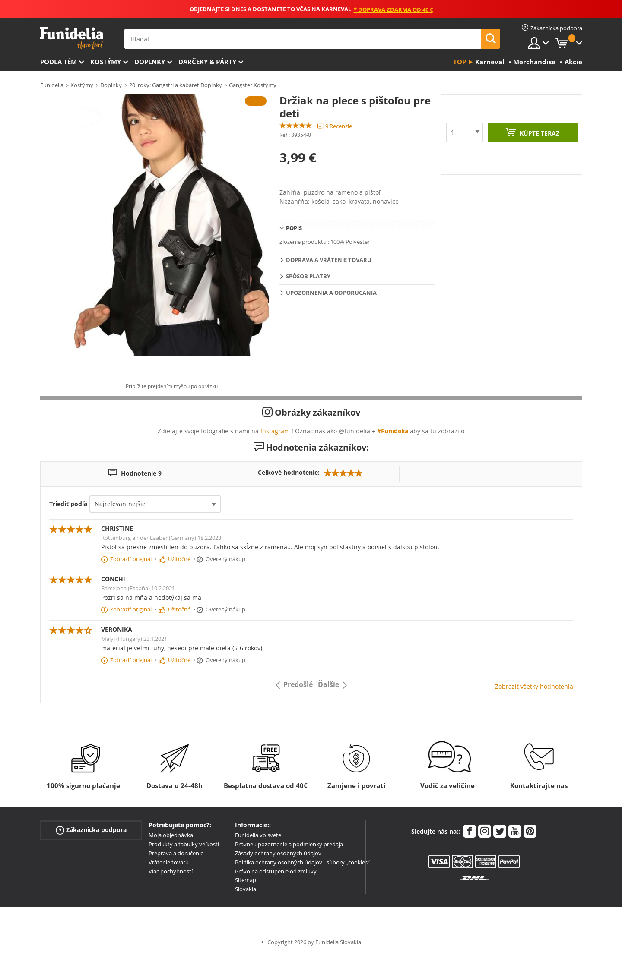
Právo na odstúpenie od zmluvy (276, 871)
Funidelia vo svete (258, 835)
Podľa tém (58, 61)
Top (459, 61)
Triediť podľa (68, 504)
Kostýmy (105, 61)
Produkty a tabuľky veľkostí (184, 844)
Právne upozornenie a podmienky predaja (289, 844)
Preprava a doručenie (176, 853)
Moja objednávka (171, 835)
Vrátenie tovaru (169, 862)
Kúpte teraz (538, 133)
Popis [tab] (294, 228)
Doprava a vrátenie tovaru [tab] (328, 260)
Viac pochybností (171, 871)
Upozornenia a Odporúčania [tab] (331, 292)
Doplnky (149, 61)
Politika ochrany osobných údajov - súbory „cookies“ (302, 862)
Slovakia (245, 889)
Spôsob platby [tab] (308, 276)
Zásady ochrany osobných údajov (278, 853)
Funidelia (51, 85)
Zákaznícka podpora (91, 830)
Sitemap (245, 880)
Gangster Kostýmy (252, 85)
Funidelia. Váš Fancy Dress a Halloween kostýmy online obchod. (71, 38)
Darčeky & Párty (207, 61)
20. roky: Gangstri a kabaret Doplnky (175, 85)
